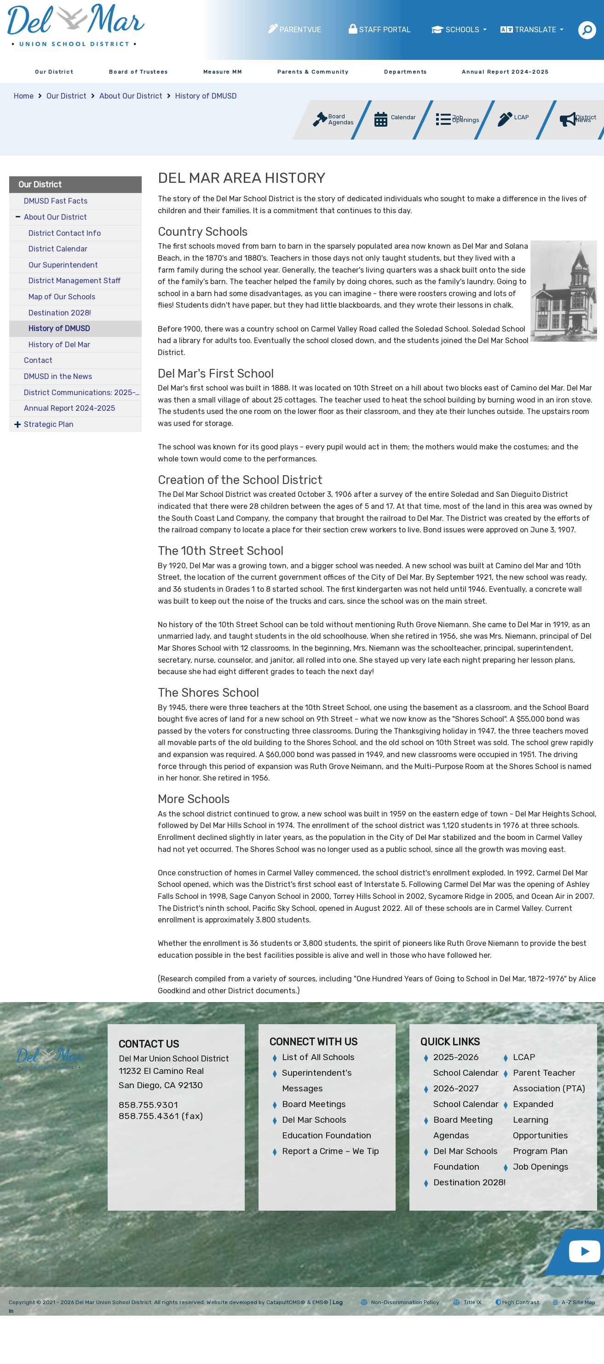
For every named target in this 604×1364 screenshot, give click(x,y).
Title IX (467, 1302)
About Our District (130, 96)
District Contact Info (65, 233)
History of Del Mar (59, 344)
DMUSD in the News (58, 376)
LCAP (524, 1057)
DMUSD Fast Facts (55, 201)
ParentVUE (300, 29)
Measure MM (222, 72)
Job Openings (541, 1166)
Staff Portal (385, 29)
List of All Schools (318, 1057)
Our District (54, 72)
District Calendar (58, 249)
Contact (38, 360)
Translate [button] (536, 29)
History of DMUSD (206, 96)
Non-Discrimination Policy (400, 1302)
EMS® (320, 1302)
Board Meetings (314, 1104)
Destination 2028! (60, 313)
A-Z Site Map (574, 1302)
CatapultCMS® (285, 1302)
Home (24, 96)
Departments (405, 72)
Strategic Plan (49, 424)
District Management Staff (75, 280)
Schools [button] (463, 29)
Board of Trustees (138, 72)
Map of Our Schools (62, 296)
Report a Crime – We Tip (330, 1151)
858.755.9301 (148, 1105)
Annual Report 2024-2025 (505, 72)
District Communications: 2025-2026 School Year (83, 392)
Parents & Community (313, 72)
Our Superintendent (63, 265)
